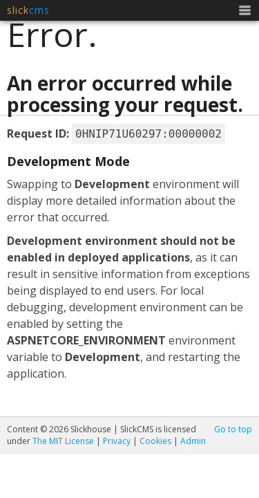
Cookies (155, 441)
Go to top (233, 429)
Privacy (117, 441)
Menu (245, 11)
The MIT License (63, 441)
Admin (193, 441)
